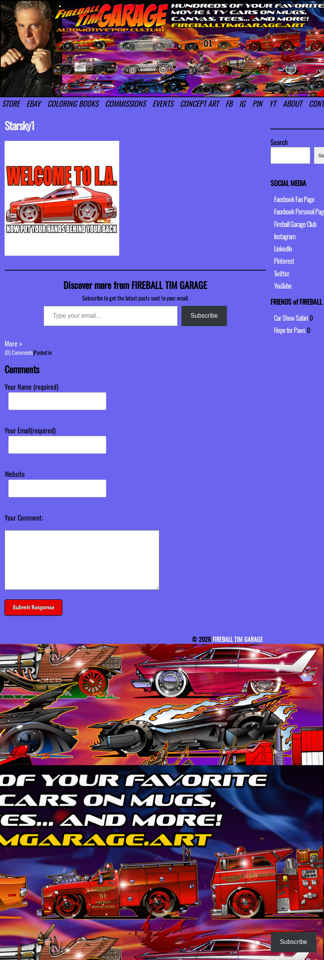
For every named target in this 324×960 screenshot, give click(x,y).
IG (242, 103)
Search (279, 142)
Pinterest (284, 261)
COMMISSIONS (125, 103)
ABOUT (292, 103)
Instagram (284, 236)
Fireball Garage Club (295, 224)
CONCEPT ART (199, 103)
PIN (257, 103)
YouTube (283, 286)
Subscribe (204, 315)
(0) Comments (19, 352)
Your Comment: (24, 517)
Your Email (30, 430)
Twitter (281, 273)
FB (228, 103)
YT (272, 103)
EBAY (33, 103)
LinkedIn (283, 248)
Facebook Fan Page (294, 199)
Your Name (31, 387)
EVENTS (162, 103)
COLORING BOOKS (72, 103)
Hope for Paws (289, 330)
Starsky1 (19, 125)
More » (14, 343)
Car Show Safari (291, 318)
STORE (10, 103)
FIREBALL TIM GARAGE (237, 650)
